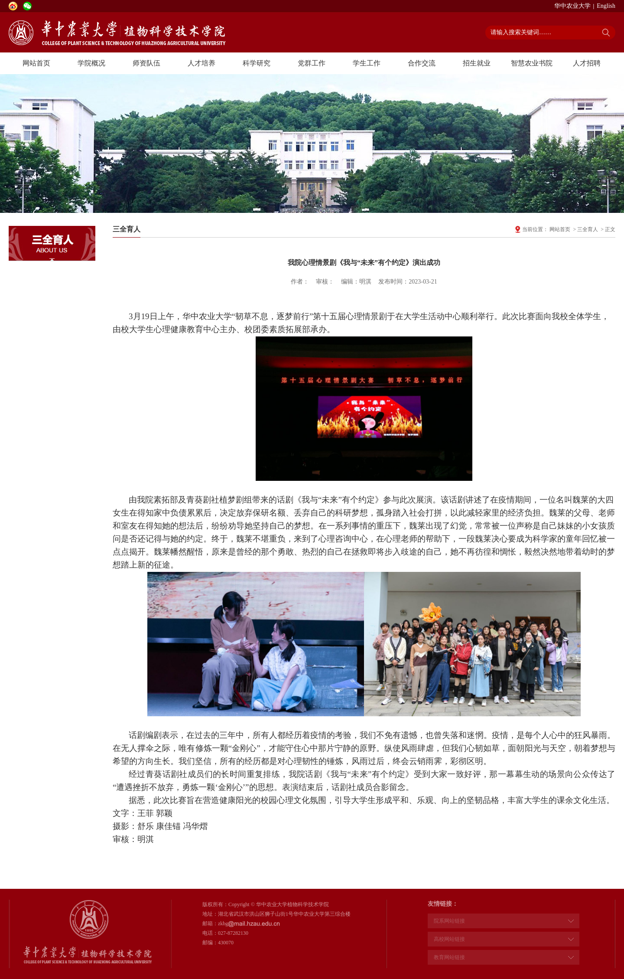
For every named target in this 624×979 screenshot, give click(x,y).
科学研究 (256, 63)
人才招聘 (587, 63)
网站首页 (36, 63)
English (606, 6)
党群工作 (311, 63)
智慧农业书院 (531, 63)
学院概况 (91, 63)
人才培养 (201, 63)
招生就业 (477, 63)
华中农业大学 (572, 6)
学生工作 (366, 63)
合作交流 (422, 63)
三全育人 (587, 229)
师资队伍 (146, 63)
